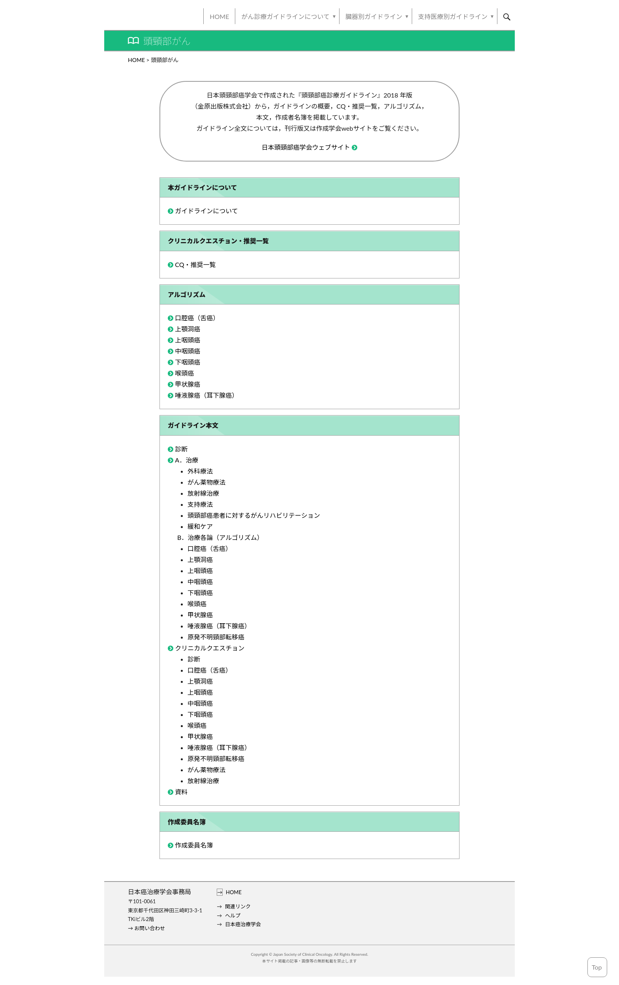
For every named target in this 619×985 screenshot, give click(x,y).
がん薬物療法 (206, 482)
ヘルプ (232, 915)
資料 (181, 791)
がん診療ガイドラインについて (285, 16)
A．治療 (186, 460)
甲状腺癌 (187, 384)
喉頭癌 (184, 373)
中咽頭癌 (187, 351)
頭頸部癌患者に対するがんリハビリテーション (254, 515)
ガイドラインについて (206, 210)
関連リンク (238, 906)
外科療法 (200, 471)
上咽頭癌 (187, 340)
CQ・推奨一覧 (195, 264)
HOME (219, 16)
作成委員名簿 (194, 845)
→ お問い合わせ (146, 928)
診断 (181, 449)
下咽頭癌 (187, 362)
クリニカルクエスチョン (209, 648)
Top (597, 967)
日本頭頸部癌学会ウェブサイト (306, 147)
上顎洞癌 (187, 329)
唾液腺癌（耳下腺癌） (206, 395)
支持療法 (200, 504)
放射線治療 (203, 493)
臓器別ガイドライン (373, 16)
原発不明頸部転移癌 (216, 637)
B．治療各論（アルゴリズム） (220, 537)
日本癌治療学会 (243, 924)
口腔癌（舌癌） (197, 317)
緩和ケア (200, 526)
